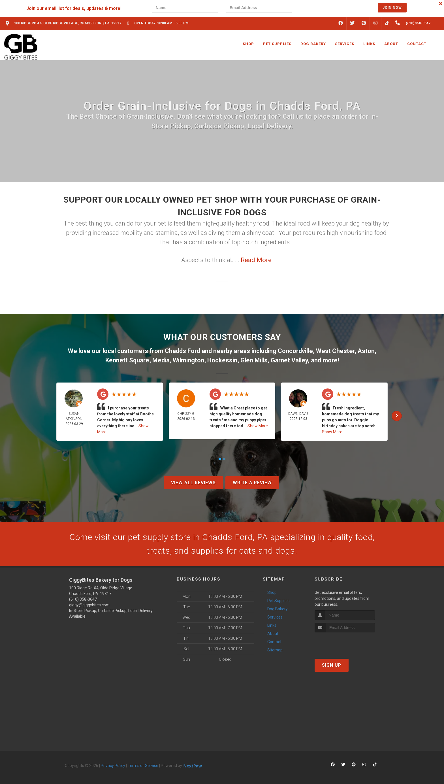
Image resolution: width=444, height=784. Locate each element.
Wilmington (188, 360)
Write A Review (252, 482)
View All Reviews (193, 482)
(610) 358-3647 (83, 599)
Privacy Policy (113, 765)
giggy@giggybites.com (89, 605)
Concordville (295, 350)
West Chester (335, 350)
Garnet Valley (289, 360)
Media (161, 360)
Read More (256, 260)
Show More (257, 426)
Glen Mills (254, 360)
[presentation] (319, 8)
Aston (366, 350)
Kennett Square (127, 360)
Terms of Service (143, 765)
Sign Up (331, 665)
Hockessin (222, 360)
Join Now (392, 8)
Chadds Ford (182, 350)
